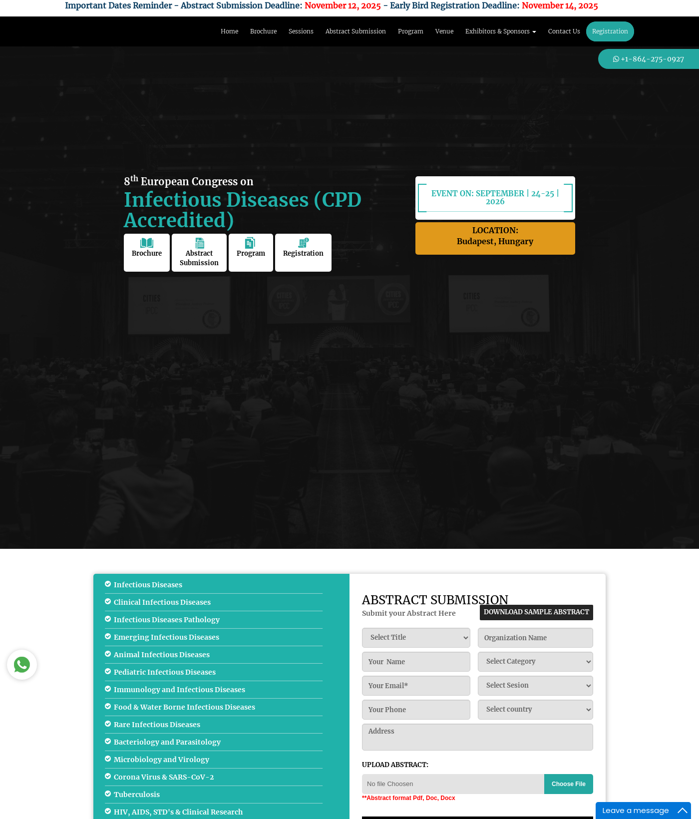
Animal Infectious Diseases (162, 654)
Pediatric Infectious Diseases (165, 672)
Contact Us (564, 31)
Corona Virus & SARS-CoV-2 (164, 777)
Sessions (301, 31)
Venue (444, 31)
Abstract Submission (356, 31)
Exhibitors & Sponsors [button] (500, 31)
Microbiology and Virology (161, 759)
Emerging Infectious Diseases (166, 637)
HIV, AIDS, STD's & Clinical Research (178, 812)
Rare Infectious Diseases (157, 724)
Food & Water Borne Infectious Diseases (184, 707)
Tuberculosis (137, 794)
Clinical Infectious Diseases (162, 602)
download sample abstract (536, 612)
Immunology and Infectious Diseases (179, 689)
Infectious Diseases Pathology (167, 619)
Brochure (263, 31)
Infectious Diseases (148, 584)
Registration (610, 31)
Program (410, 31)
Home (229, 31)
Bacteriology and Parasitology (167, 742)
